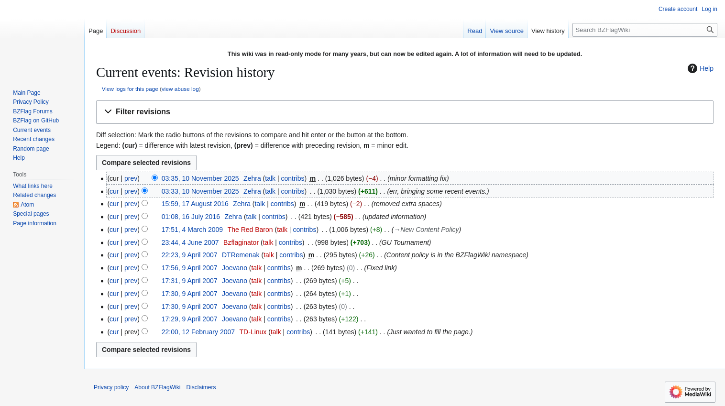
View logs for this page (130, 89)
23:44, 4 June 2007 (190, 242)
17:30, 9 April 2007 (190, 293)
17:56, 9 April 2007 (190, 268)
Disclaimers (201, 387)
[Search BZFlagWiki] (644, 30)
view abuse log (180, 89)
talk (270, 178)
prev (130, 178)
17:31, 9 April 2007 (190, 281)
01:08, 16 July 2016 (191, 216)
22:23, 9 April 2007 (190, 255)
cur (114, 191)
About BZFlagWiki (157, 387)
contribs (292, 178)
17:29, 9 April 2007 (190, 319)
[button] (404, 112)
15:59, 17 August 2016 (195, 204)
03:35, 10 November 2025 (200, 178)
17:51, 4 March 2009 (192, 229)
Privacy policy (111, 387)
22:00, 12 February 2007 (198, 332)
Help (699, 68)
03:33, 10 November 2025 (200, 191)
